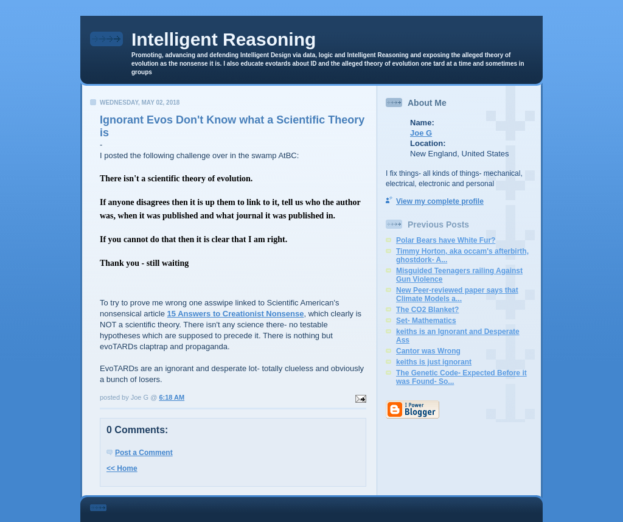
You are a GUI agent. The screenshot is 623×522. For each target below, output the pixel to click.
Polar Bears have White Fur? (445, 240)
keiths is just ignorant (434, 362)
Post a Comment (144, 452)
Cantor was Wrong (428, 351)
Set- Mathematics (426, 320)
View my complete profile (440, 201)
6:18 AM (171, 397)
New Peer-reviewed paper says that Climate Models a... (457, 294)
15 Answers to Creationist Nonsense (235, 313)
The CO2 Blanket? (427, 309)
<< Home (121, 468)
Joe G (421, 132)
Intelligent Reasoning (223, 39)
